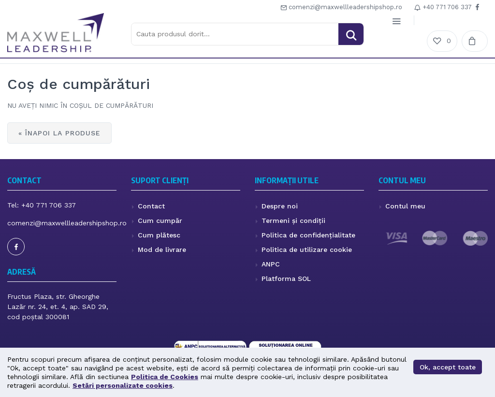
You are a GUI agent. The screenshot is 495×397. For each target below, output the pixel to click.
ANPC (271, 264)
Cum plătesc (159, 235)
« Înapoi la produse (59, 133)
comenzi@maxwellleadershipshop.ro (341, 7)
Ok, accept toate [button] (448, 367)
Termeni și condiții (293, 220)
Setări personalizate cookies (123, 385)
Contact (151, 206)
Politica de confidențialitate (308, 235)
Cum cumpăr (160, 220)
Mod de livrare (162, 249)
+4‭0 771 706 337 (443, 7)
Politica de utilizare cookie (307, 249)
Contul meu (405, 206)
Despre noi (280, 206)
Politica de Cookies (164, 377)
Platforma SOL (286, 278)
